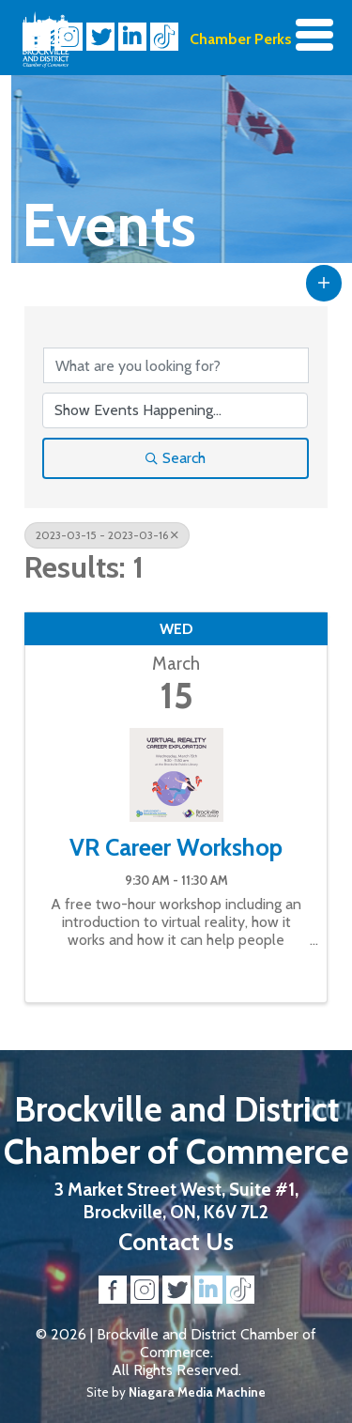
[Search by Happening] (175, 410)
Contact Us (176, 1241)
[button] (324, 283)
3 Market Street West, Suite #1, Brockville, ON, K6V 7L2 (176, 1200)
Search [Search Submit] (175, 458)
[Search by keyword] (176, 365)
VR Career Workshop (176, 847)
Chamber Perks (241, 39)
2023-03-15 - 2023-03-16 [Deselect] (107, 535)
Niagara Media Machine (197, 1392)
